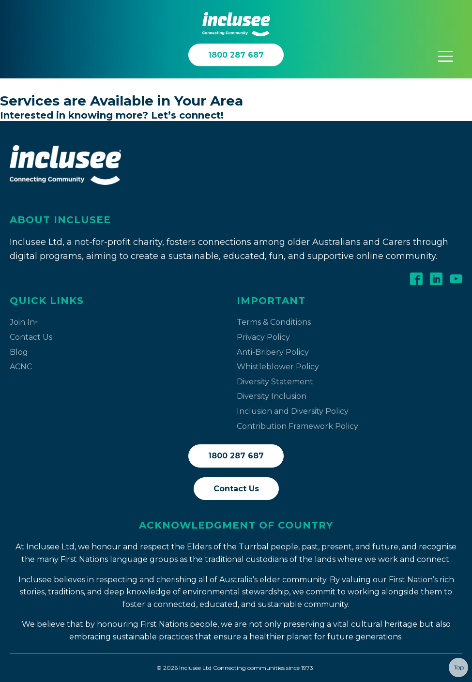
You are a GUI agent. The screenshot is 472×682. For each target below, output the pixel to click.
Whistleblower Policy (278, 366)
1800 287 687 (236, 455)
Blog (19, 352)
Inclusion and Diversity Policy (293, 411)
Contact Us (31, 337)
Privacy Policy (263, 337)
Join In (24, 322)
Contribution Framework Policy (297, 426)
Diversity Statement (275, 381)
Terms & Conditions (274, 322)
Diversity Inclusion (271, 396)
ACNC (21, 366)
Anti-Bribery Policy (273, 352)
